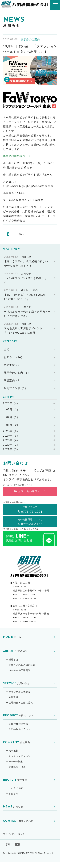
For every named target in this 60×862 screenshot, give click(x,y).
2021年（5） (11, 449)
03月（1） (13, 409)
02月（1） (13, 417)
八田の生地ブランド (20, 729)
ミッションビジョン (20, 756)
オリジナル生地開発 (20, 691)
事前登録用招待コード (17, 156)
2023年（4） (11, 440)
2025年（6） (11, 431)
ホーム (12, 637)
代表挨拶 (13, 750)
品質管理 (13, 697)
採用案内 (15, 780)
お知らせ (13, 806)
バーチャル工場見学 (20, 670)
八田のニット (18, 715)
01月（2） (13, 425)
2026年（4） (11, 403)
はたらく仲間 (16, 788)
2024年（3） (11, 435)
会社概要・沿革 (17, 767)
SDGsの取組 (16, 761)
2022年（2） (11, 444)
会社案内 (16, 742)
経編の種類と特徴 (18, 723)
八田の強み (16, 683)
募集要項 (13, 793)
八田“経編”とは (17, 651)
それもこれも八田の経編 (22, 665)
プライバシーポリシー (15, 834)
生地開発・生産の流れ (21, 702)
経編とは (13, 659)
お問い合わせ (18, 821)
